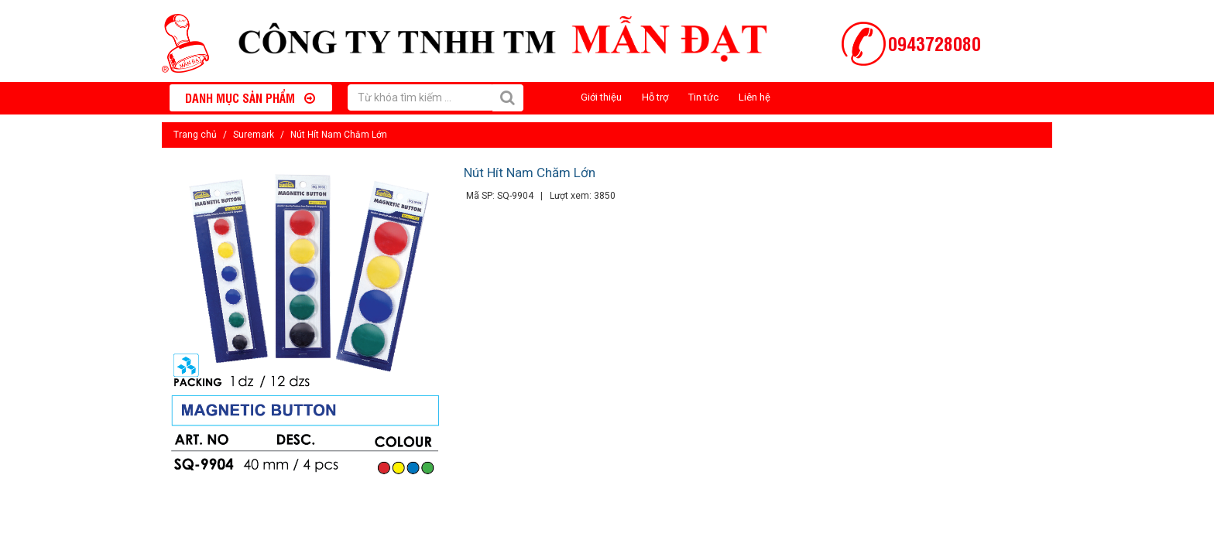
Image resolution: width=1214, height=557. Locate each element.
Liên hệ (754, 97)
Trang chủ (195, 134)
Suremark (253, 134)
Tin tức (703, 97)
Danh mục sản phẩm (250, 97)
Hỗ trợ (655, 97)
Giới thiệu (601, 97)
